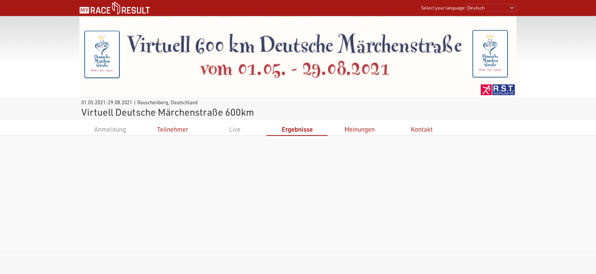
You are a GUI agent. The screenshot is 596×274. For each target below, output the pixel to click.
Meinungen (359, 129)
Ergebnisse (297, 129)
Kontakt (422, 129)
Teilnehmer (172, 129)
